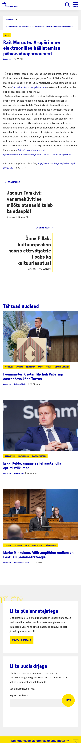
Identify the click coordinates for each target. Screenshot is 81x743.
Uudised (9, 19)
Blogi (7, 35)
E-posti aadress (19, 695)
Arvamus (7, 59)
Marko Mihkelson (21, 562)
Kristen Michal (20, 384)
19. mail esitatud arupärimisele (29, 87)
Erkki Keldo (19, 473)
